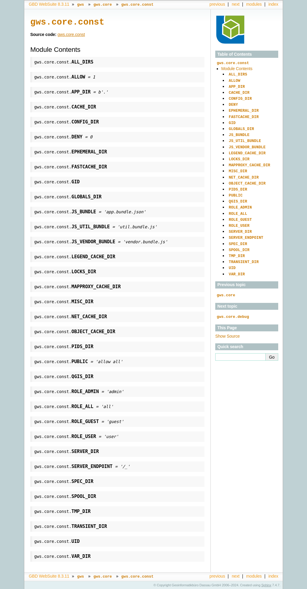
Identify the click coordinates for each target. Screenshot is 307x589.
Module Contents (236, 68)
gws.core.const (71, 33)
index (273, 4)
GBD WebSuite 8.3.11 (49, 4)
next (236, 4)
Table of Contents (234, 54)
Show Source (227, 324)
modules (254, 4)
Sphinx (266, 584)
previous (217, 4)
